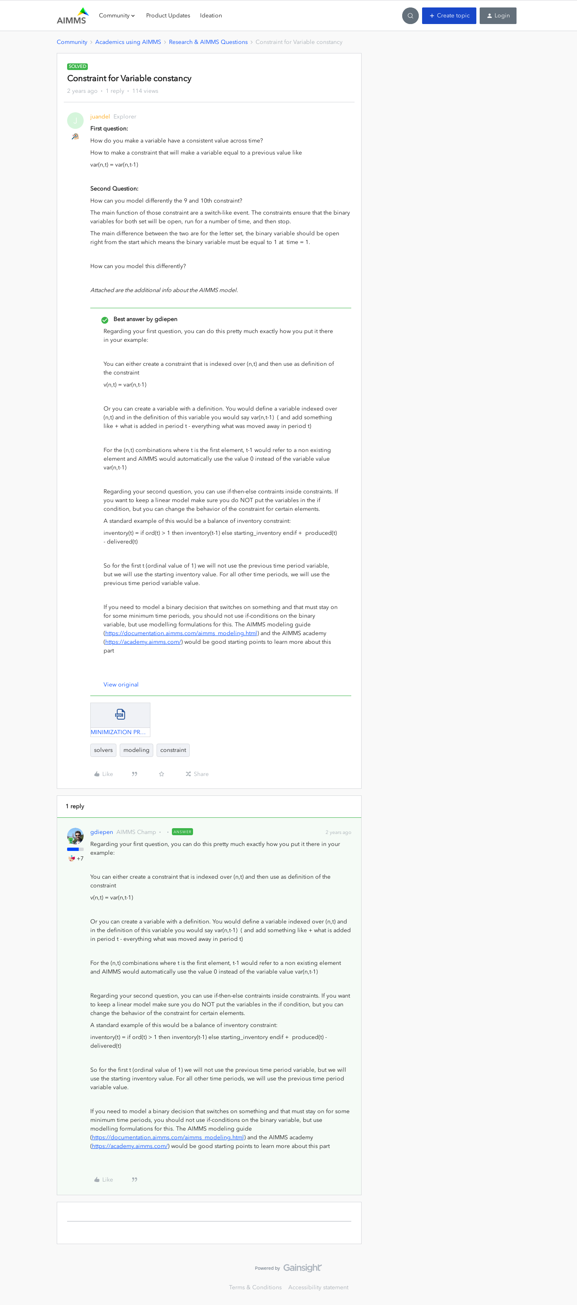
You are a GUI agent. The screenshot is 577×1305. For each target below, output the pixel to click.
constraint (173, 750)
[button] (449, 15)
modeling (136, 750)
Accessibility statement (318, 1287)
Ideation (211, 15)
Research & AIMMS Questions (208, 42)
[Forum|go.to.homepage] (73, 15)
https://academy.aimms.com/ (143, 641)
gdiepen (101, 832)
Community (72, 42)
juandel (100, 116)
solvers (103, 750)
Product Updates (168, 15)
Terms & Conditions (255, 1287)
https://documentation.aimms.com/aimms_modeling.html (181, 633)
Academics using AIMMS (128, 42)
